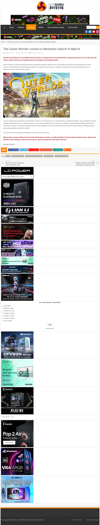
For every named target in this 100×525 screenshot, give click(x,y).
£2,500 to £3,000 (9, 318)
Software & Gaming (13, 42)
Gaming (31, 27)
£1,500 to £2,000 (9, 313)
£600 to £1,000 (8, 308)
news (8, 156)
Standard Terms (39, 520)
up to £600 (7, 306)
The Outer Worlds (62, 156)
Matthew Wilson (9, 53)
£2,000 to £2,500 (9, 316)
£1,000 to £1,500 (9, 311)
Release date (49, 156)
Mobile (40, 27)
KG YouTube (72, 27)
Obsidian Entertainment (34, 156)
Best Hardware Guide (56, 27)
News (11, 27)
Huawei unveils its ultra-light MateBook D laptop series (84, 163)
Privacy (96, 520)
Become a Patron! (9, 144)
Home (4, 27)
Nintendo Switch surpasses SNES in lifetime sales (16, 163)
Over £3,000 (8, 321)
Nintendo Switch (17, 156)
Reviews (21, 27)
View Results (50, 328)
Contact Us (89, 520)
